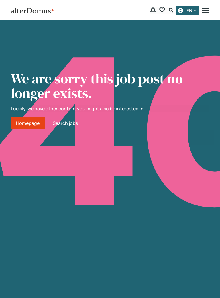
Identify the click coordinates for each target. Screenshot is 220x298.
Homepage (28, 123)
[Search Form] (172, 10)
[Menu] (205, 10)
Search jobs (65, 123)
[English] (187, 10)
